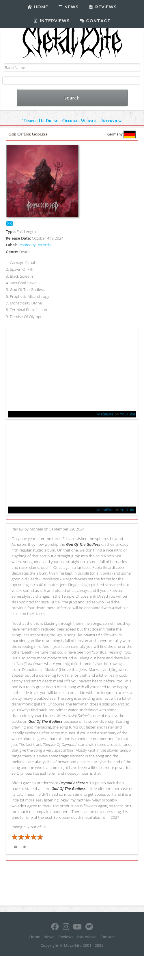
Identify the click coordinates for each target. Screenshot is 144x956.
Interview (111, 120)
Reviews (103, 7)
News (68, 7)
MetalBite (105, 414)
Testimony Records (34, 244)
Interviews (51, 20)
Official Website (80, 120)
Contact (95, 20)
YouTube (127, 414)
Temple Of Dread (41, 120)
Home (37, 7)
